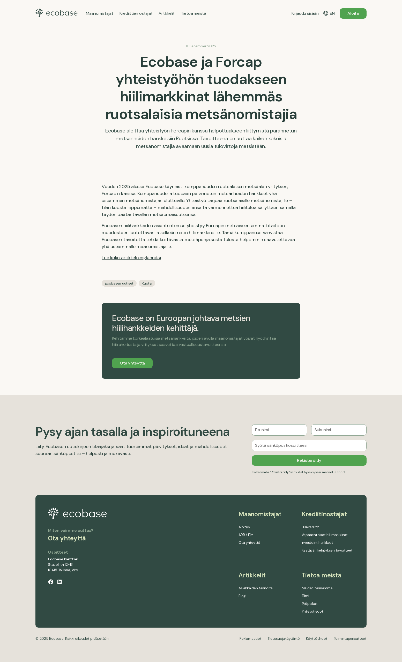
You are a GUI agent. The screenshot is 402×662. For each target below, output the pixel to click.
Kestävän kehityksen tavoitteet (327, 550)
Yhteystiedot (312, 611)
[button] (329, 13)
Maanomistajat (260, 514)
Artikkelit (252, 575)
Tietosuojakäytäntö (283, 638)
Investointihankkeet (317, 542)
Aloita (353, 13)
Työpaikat (310, 603)
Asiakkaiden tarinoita (256, 588)
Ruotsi (147, 283)
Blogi (242, 595)
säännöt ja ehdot (333, 472)
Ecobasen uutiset (119, 283)
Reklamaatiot (250, 638)
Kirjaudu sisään (305, 13)
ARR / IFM (246, 534)
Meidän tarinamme (317, 588)
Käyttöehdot (316, 638)
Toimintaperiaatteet (350, 638)
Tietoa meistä (321, 575)
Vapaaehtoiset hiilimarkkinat (325, 534)
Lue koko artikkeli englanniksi (131, 258)
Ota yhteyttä (132, 363)
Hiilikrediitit (310, 527)
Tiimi (305, 595)
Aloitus (244, 527)
